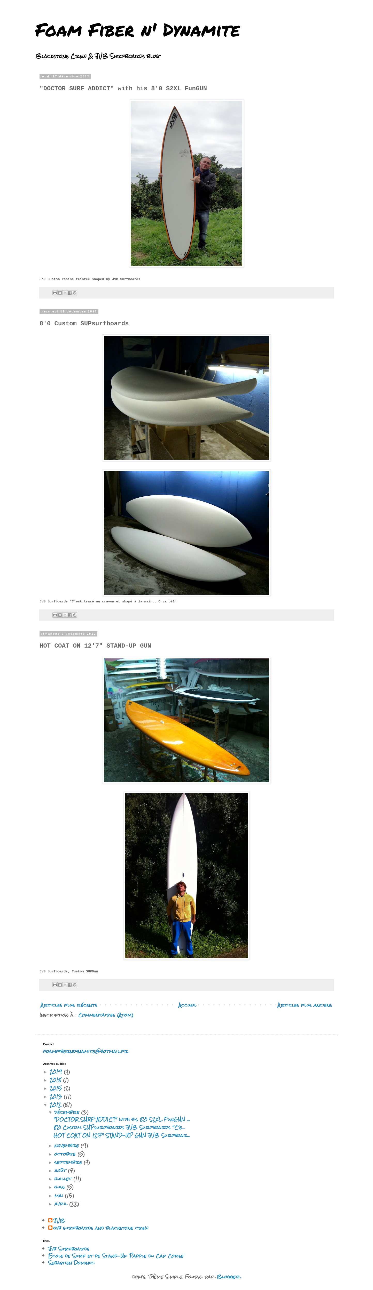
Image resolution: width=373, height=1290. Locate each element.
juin (60, 1187)
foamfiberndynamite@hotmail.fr (85, 1051)
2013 (57, 1096)
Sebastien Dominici (71, 1263)
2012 (56, 1104)
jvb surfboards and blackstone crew (101, 1228)
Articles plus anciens (305, 1005)
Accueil (187, 1005)
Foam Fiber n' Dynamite (137, 29)
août (61, 1170)
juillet (64, 1178)
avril (62, 1203)
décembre (68, 1112)
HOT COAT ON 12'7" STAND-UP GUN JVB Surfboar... (121, 1135)
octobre (66, 1154)
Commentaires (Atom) (105, 1015)
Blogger (228, 1276)
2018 (56, 1080)
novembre (68, 1145)
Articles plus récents (69, 1005)
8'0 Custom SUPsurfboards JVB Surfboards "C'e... (119, 1127)
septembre (69, 1162)
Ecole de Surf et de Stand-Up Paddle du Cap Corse (116, 1256)
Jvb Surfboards (68, 1249)
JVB (59, 1220)
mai (60, 1195)
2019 (57, 1071)
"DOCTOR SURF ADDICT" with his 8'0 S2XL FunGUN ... (121, 1119)
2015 (57, 1088)
